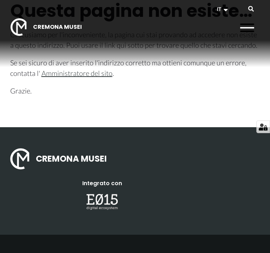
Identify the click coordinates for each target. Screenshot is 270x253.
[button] (223, 9)
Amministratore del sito (76, 73)
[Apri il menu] (247, 28)
